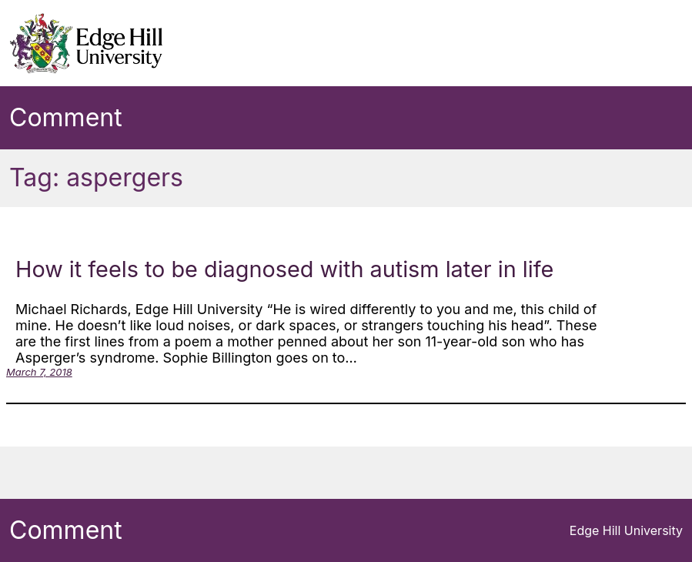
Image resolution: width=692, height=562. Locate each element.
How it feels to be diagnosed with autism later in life (284, 269)
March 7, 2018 (39, 372)
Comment (65, 117)
